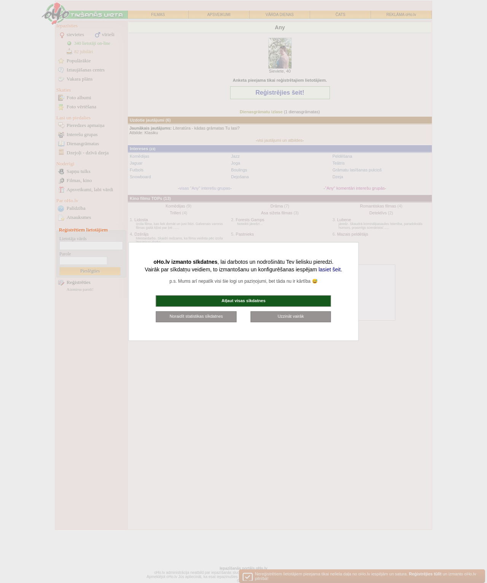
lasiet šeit (329, 269)
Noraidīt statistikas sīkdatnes (196, 316)
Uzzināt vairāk (291, 316)
